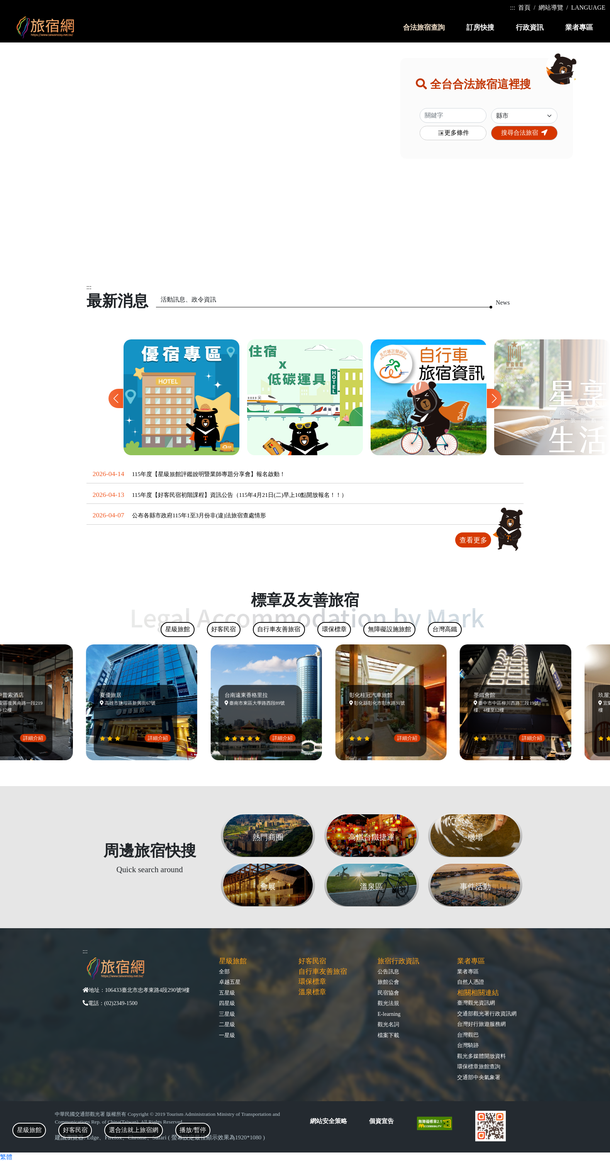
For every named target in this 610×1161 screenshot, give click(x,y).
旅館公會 (388, 982)
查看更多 (473, 540)
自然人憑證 (470, 982)
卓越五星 (230, 982)
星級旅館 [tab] (29, 1130)
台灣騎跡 (468, 1045)
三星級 (227, 1014)
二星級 (227, 1024)
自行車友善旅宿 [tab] (278, 629)
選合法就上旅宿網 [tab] (133, 1130)
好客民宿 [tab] (75, 1130)
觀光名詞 (388, 1024)
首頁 (524, 7)
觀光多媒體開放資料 (481, 1056)
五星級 (227, 993)
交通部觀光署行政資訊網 (487, 1013)
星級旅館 (233, 961)
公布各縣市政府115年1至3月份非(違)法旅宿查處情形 (199, 515)
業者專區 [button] (579, 27)
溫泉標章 (312, 992)
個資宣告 (381, 1121)
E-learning (389, 1014)
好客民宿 (312, 961)
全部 (224, 971)
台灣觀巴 (468, 1035)
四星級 (227, 1003)
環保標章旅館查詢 (478, 1066)
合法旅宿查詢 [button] (424, 27)
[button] (494, 398)
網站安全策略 (328, 1121)
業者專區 (468, 971)
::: (512, 7)
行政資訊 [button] (530, 27)
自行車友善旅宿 (322, 971)
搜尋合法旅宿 (524, 132)
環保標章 (312, 981)
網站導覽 (551, 7)
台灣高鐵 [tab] (444, 629)
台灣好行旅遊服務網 (481, 1024)
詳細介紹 (37, 738)
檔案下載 (388, 1035)
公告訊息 (388, 971)
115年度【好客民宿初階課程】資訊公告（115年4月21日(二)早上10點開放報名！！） (239, 495)
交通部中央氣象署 (478, 1077)
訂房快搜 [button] (480, 27)
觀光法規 (388, 1003)
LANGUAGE (588, 7)
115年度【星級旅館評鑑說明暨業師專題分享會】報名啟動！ (208, 474)
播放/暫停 (193, 1130)
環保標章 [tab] (334, 629)
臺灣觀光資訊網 (476, 1003)
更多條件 (453, 133)
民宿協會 (388, 993)
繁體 (6, 1157)
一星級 (227, 1035)
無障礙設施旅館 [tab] (389, 629)
